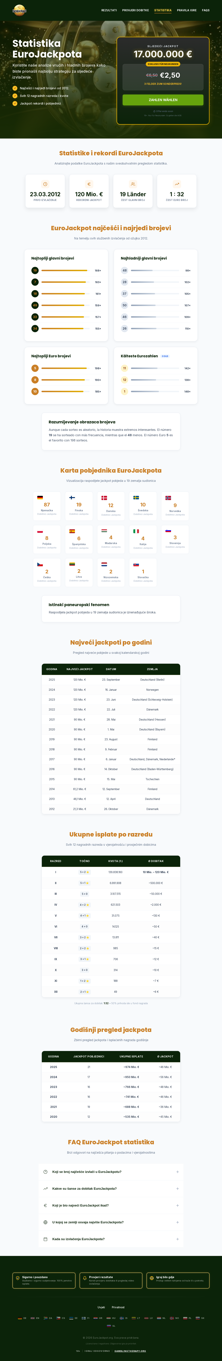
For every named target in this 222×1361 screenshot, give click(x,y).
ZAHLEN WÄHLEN (163, 100)
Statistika (163, 10)
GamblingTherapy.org (130, 1351)
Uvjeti (101, 1307)
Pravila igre (187, 10)
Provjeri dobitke (135, 10)
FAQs (206, 10)
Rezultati (109, 10)
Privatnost (118, 1307)
